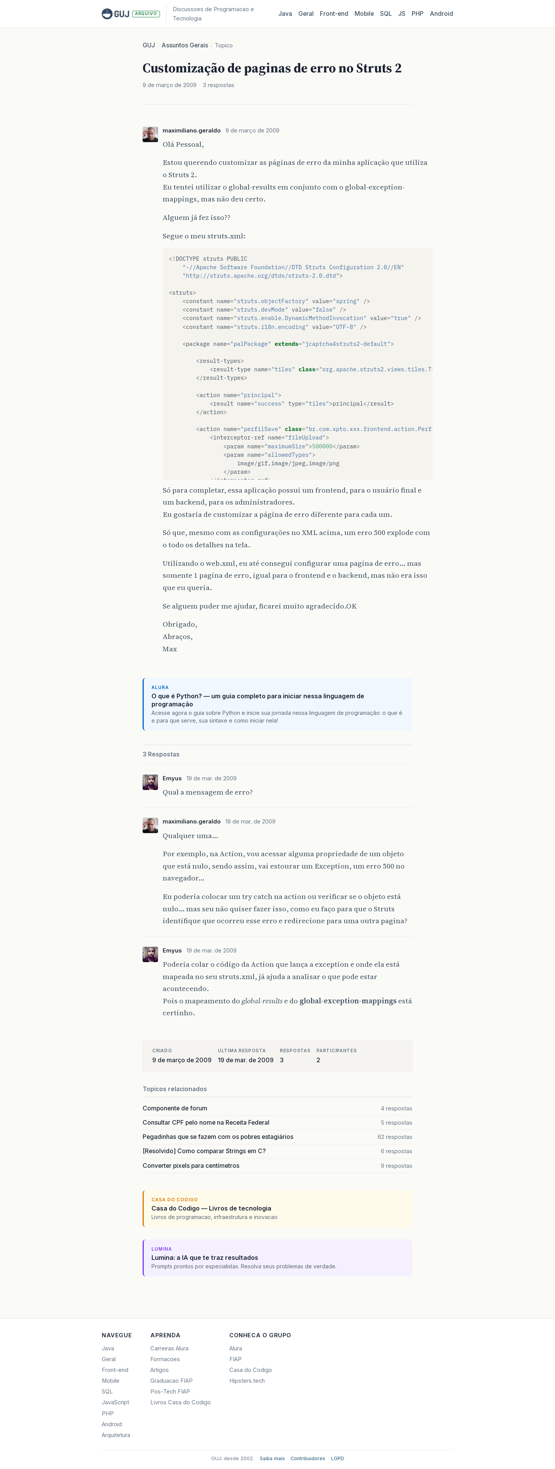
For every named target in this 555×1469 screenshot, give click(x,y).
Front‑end (334, 13)
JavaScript (115, 1402)
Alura (235, 1348)
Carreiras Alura (169, 1348)
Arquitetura (116, 1435)
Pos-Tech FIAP (170, 1391)
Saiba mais (272, 1458)
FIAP (235, 1359)
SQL (386, 13)
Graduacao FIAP (171, 1380)
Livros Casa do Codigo (180, 1402)
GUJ (149, 45)
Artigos (159, 1370)
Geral (306, 13)
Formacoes (165, 1359)
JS (401, 13)
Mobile (364, 13)
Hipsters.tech (247, 1380)
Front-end (115, 1370)
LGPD (337, 1458)
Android (441, 13)
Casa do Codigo (250, 1370)
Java (285, 13)
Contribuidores (308, 1458)
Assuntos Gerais (184, 45)
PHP (418, 13)
